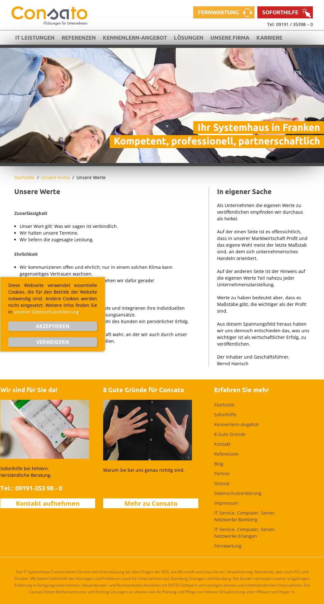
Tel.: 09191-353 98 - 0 (31, 488)
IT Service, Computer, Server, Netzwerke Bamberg (245, 516)
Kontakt (222, 444)
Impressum (226, 503)
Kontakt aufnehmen (48, 503)
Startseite (24, 177)
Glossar (222, 483)
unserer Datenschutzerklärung (46, 312)
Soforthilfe (280, 12)
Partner (222, 474)
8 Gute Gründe (230, 434)
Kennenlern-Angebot (135, 37)
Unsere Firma (229, 37)
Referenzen (79, 37)
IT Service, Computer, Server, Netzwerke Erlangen (245, 532)
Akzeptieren (52, 326)
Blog (218, 464)
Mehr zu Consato (150, 503)
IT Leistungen (35, 37)
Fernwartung (218, 12)
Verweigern (52, 342)
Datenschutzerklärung (237, 493)
